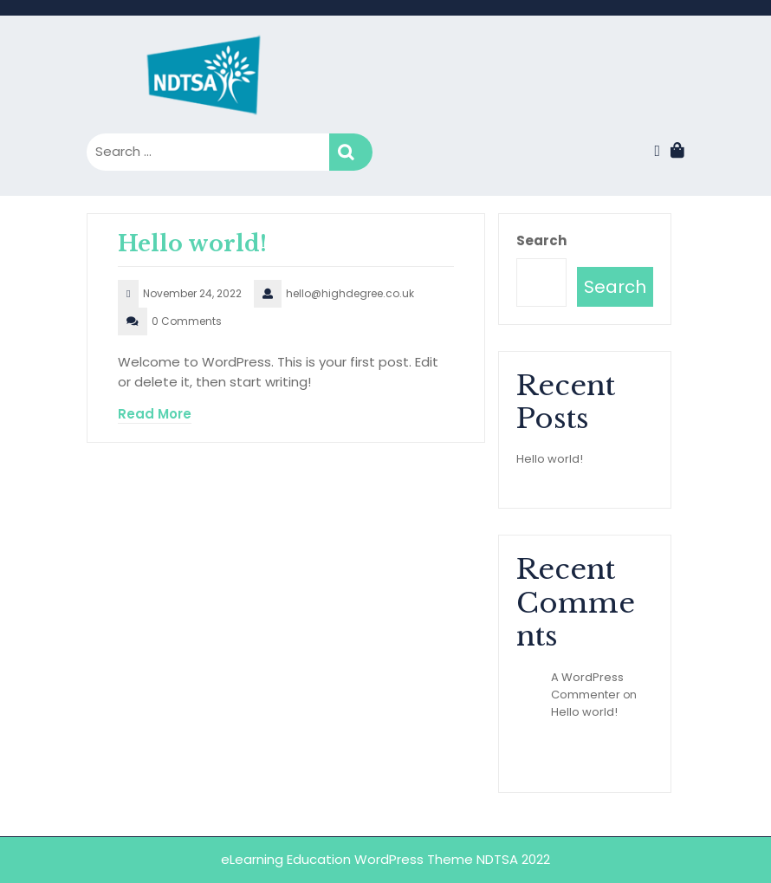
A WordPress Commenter (587, 686)
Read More (154, 414)
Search (351, 152)
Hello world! (192, 243)
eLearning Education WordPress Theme (348, 859)
